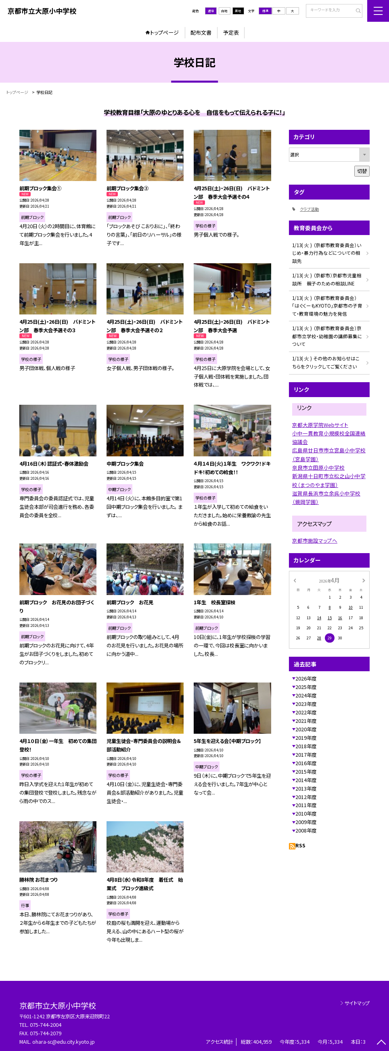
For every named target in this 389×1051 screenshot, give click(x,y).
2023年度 (305, 704)
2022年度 (305, 712)
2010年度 (305, 813)
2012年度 (305, 797)
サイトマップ (357, 1003)
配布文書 (200, 32)
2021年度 (305, 720)
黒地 (238, 10)
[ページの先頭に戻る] (381, 1043)
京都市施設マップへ (314, 540)
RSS (300, 845)
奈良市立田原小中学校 (318, 467)
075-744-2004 (45, 1024)
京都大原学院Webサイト (320, 425)
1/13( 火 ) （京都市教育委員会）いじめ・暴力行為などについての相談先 (326, 253)
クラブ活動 (309, 209)
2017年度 (305, 754)
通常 (211, 10)
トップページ (164, 32)
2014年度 (305, 780)
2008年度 (305, 830)
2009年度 (305, 822)
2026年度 (305, 678)
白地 (224, 10)
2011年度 (305, 805)
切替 (362, 171)
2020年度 (305, 729)
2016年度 (305, 763)
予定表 (231, 32)
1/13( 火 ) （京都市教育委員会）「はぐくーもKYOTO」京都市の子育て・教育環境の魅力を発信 (327, 306)
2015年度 (305, 771)
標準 (265, 10)
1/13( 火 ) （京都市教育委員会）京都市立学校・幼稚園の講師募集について (327, 336)
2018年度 (305, 746)
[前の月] (294, 580)
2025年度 (305, 687)
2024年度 (305, 695)
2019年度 (305, 737)
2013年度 (305, 788)
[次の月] (363, 580)
